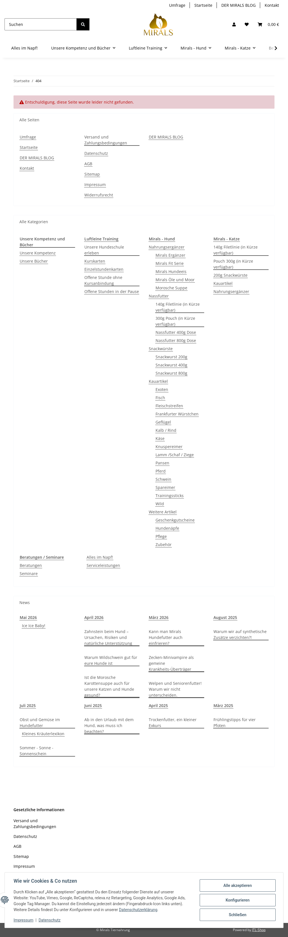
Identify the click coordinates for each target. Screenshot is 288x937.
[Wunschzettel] (246, 24)
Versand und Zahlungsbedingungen (105, 140)
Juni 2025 (93, 705)
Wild (160, 503)
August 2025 (225, 617)
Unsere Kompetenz (38, 253)
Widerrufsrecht (98, 195)
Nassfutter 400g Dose (176, 332)
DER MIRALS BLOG (238, 5)
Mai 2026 (28, 617)
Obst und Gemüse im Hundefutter (40, 722)
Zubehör (164, 544)
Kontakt (272, 5)
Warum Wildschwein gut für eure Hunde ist (110, 660)
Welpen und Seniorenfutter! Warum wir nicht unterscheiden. (175, 689)
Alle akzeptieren (237, 885)
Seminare (29, 573)
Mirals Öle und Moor (175, 279)
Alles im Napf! (100, 557)
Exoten (162, 389)
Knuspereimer (169, 446)
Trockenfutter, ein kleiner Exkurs (173, 722)
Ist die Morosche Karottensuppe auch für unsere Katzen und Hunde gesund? (109, 686)
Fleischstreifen (169, 405)
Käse (160, 438)
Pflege (161, 536)
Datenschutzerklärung (138, 909)
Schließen (237, 915)
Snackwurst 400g (171, 365)
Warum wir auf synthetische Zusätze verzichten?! (240, 634)
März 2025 (223, 705)
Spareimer (165, 487)
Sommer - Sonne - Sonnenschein (36, 750)
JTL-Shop (259, 929)
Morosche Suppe (171, 287)
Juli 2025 (28, 705)
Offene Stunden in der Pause (111, 291)
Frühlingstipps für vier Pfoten (234, 722)
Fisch (160, 397)
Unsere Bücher (34, 261)
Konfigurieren (237, 900)
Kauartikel (158, 381)
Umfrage (177, 5)
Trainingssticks (170, 495)
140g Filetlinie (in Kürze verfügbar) (178, 307)
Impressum (23, 920)
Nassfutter (159, 296)
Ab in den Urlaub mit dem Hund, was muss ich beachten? (109, 725)
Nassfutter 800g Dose (176, 340)
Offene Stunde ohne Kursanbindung (103, 280)
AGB (88, 163)
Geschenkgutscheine (175, 520)
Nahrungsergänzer (166, 247)
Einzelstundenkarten (103, 269)
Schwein (163, 479)
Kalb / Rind (166, 430)
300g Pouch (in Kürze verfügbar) (175, 321)
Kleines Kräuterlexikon (43, 733)
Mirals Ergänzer (170, 255)
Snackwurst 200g (171, 356)
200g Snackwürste (230, 275)
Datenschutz (50, 920)
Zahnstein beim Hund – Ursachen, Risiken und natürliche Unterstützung (108, 637)
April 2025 (158, 705)
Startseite (203, 5)
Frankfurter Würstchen (177, 414)
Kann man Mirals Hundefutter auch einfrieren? (166, 637)
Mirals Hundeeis (171, 271)
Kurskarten (94, 261)
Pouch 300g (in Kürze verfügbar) (233, 264)
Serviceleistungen (103, 565)
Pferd (161, 471)
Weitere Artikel (163, 512)
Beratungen (31, 565)
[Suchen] (40, 24)
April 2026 (94, 617)
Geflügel (163, 422)
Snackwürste (161, 348)
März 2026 (158, 617)
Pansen (162, 463)
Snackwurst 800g (171, 373)
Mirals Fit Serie (170, 263)
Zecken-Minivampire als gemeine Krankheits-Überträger (171, 663)
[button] (234, 24)
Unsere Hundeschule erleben (104, 250)
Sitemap (92, 174)
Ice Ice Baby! (33, 625)
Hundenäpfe (167, 528)
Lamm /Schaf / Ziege (175, 454)
